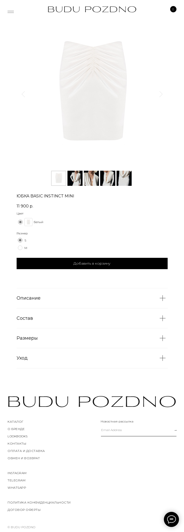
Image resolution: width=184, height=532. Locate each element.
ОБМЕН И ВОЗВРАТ (24, 458)
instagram (17, 473)
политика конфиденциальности (39, 502)
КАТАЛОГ (16, 421)
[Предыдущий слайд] (23, 94)
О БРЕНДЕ (16, 429)
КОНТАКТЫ (17, 443)
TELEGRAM (16, 480)
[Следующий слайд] (161, 94)
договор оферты (24, 510)
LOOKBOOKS (18, 436)
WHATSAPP (17, 487)
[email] (132, 430)
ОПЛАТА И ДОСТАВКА (26, 451)
